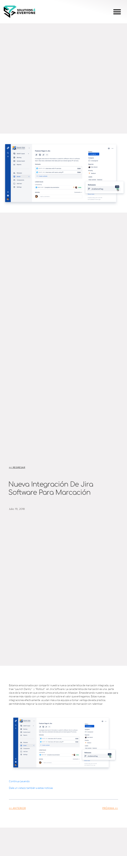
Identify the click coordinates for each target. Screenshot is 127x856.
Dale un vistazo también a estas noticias (31, 787)
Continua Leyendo (19, 781)
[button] (117, 12)
